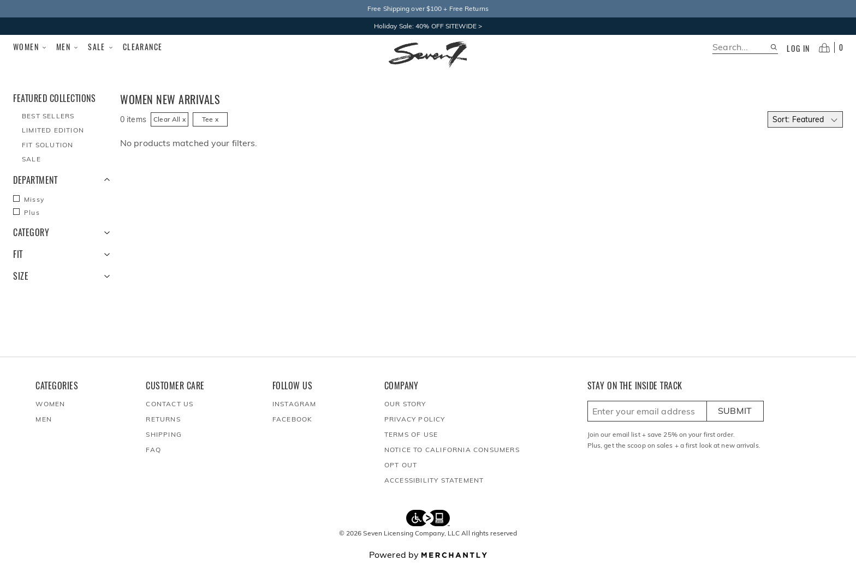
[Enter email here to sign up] (647, 411)
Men (67, 46)
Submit (735, 410)
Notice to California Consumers (452, 449)
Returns (163, 419)
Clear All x (169, 119)
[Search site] (774, 47)
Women (30, 46)
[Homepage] (428, 54)
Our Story (405, 404)
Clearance (143, 46)
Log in (798, 48)
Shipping (164, 434)
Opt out (400, 465)
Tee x (210, 119)
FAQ (153, 449)
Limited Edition (53, 130)
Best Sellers (48, 116)
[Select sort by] (805, 119)
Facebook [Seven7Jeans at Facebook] (292, 419)
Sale (101, 46)
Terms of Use (411, 434)
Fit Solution (47, 145)
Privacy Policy (414, 419)
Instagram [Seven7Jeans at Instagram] (294, 404)
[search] (741, 47)
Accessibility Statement (434, 480)
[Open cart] (831, 47)
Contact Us (169, 404)
